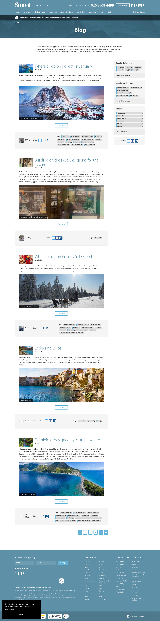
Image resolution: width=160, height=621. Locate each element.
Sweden (138, 67)
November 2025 (130, 113)
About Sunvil (135, 561)
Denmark (87, 575)
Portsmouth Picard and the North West (89, 520)
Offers (62, 12)
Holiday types (41, 12)
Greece (98, 238)
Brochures (69, 12)
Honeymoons (61, 515)
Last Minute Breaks (121, 575)
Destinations (27, 12)
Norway (120, 70)
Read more (61, 125)
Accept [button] (21, 614)
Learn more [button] (9, 609)
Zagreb (98, 327)
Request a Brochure (137, 582)
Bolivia (101, 564)
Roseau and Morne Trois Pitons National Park (89, 518)
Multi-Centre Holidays (124, 93)
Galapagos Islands (90, 581)
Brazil (86, 567)
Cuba (86, 573)
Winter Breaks (90, 144)
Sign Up (62, 563)
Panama (101, 591)
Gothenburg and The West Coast (77, 330)
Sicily (86, 597)
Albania (87, 561)
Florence (62, 330)
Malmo (92, 330)
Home (17, 12)
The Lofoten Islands (73, 139)
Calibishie (94, 515)
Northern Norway (87, 139)
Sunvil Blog (135, 590)
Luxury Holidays (73, 515)
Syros (99, 421)
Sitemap (134, 584)
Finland (76, 327)
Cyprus (98, 139)
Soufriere (70, 518)
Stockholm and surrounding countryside (71, 332)
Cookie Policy (135, 570)
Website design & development (137, 616)
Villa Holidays (119, 586)
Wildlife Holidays (122, 95)
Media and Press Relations (136, 599)
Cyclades (91, 421)
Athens (60, 142)
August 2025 (130, 121)
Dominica (65, 136)
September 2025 (130, 119)
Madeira (69, 142)
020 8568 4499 (102, 5)
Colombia (87, 570)
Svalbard (61, 139)
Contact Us (135, 567)
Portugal (129, 67)
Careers (134, 564)
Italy (128, 70)
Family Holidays (63, 144)
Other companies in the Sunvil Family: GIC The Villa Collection (138, 574)
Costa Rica (75, 136)
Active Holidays (88, 142)
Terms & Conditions (137, 593)
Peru (86, 594)
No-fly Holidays (120, 584)
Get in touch (123, 5)
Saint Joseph (60, 518)
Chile (100, 567)
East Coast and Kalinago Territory (66, 520)
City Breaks (134, 95)
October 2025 (130, 116)
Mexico (101, 588)
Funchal (77, 142)
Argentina (87, 564)
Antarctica (102, 561)
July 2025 (130, 124)
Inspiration (53, 12)
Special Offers (135, 587)
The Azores (102, 599)
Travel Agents (135, 595)
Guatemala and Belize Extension (105, 582)
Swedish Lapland (87, 136)
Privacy (134, 579)
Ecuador (87, 578)
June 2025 (130, 126)
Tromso (98, 136)
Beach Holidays (77, 144)
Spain (100, 597)
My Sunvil (102, 12)
